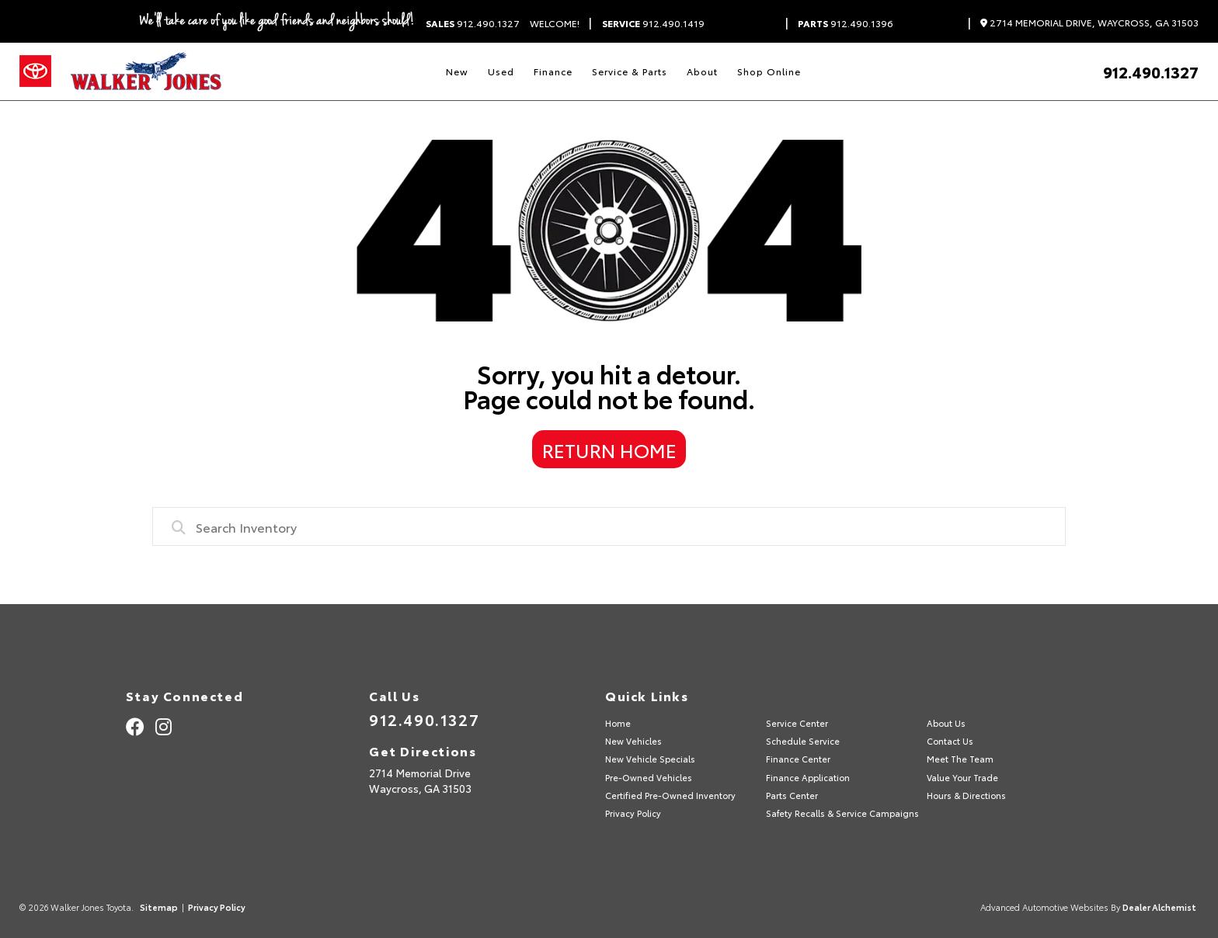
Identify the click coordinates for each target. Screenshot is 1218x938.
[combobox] (609, 526)
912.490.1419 (653, 23)
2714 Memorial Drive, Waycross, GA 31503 (1089, 23)
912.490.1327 (473, 23)
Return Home (609, 449)
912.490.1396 (845, 23)
